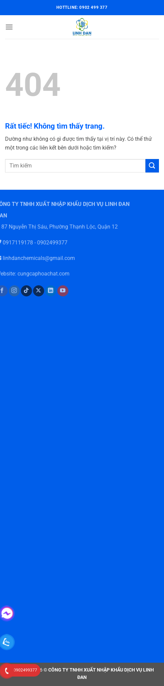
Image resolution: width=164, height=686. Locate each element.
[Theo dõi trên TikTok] (22, 291)
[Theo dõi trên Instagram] (10, 291)
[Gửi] (152, 165)
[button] (9, 27)
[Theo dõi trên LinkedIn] (47, 291)
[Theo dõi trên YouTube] (59, 291)
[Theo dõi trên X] (34, 291)
